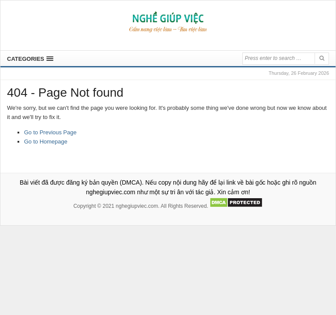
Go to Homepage (45, 141)
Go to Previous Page (50, 132)
